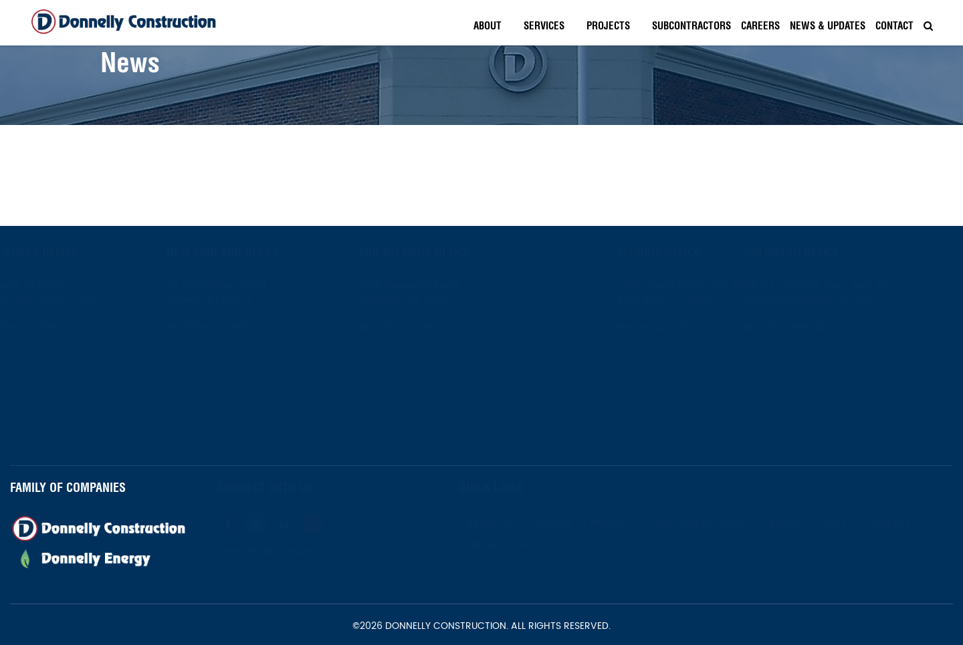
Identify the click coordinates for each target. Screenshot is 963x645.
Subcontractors (691, 25)
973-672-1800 (55, 328)
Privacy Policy (532, 545)
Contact (894, 25)
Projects (608, 25)
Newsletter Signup (296, 552)
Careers (760, 25)
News (862, 523)
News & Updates (827, 25)
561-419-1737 (631, 328)
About (487, 25)
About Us (518, 523)
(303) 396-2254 (830, 328)
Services (544, 25)
